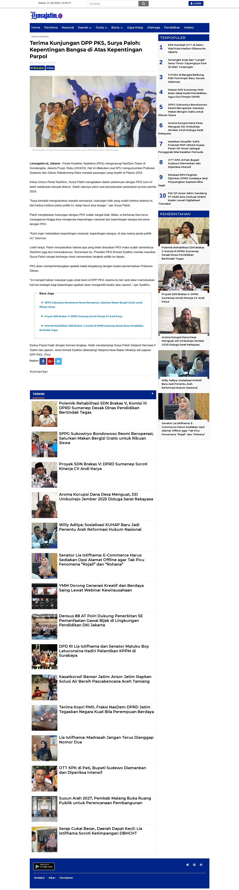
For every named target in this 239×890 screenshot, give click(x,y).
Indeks (189, 27)
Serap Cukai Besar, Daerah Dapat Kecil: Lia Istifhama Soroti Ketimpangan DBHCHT (100, 832)
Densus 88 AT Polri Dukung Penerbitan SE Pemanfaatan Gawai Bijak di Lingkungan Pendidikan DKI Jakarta (101, 622)
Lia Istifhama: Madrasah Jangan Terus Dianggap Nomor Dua (106, 741)
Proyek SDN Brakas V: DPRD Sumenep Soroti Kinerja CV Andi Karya (83, 317)
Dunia (100, 27)
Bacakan (37, 67)
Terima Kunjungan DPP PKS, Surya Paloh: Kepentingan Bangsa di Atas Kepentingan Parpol (86, 50)
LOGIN (196, 3)
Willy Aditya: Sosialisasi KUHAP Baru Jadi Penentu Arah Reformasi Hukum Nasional (100, 528)
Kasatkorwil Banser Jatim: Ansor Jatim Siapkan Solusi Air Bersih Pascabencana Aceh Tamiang (105, 680)
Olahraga (153, 27)
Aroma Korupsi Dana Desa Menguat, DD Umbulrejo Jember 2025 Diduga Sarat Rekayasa (106, 498)
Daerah (83, 27)
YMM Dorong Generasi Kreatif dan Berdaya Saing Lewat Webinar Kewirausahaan (101, 589)
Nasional (68, 27)
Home (35, 27)
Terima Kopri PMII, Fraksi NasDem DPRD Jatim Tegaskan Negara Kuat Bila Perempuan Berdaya (106, 710)
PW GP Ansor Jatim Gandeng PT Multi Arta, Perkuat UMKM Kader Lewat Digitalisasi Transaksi (182, 198)
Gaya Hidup (135, 27)
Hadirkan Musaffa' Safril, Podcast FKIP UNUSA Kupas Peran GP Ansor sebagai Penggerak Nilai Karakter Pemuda (181, 147)
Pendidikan (172, 27)
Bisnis (115, 27)
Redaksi (39, 879)
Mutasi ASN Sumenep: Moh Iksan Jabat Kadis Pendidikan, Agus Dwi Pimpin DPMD (187, 93)
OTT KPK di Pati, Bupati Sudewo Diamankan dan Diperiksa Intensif (102, 771)
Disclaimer (66, 879)
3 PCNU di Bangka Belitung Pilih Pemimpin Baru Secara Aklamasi (186, 78)
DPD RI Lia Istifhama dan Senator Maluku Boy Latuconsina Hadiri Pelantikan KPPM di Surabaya (104, 652)
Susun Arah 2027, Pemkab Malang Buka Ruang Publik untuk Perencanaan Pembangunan (105, 802)
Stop (50, 67)
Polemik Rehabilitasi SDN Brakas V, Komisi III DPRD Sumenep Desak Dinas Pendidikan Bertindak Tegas (103, 409)
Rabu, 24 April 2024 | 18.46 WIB (43, 63)
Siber (52, 879)
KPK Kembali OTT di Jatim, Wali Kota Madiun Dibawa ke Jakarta (187, 48)
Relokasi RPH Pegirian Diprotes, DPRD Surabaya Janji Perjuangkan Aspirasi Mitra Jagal (183, 180)
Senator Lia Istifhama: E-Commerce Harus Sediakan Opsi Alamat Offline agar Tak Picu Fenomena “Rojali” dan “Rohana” (101, 561)
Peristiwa (51, 27)
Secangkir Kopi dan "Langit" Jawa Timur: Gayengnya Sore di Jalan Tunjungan (187, 63)
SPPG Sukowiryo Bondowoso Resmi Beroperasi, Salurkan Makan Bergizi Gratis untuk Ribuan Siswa (106, 440)
